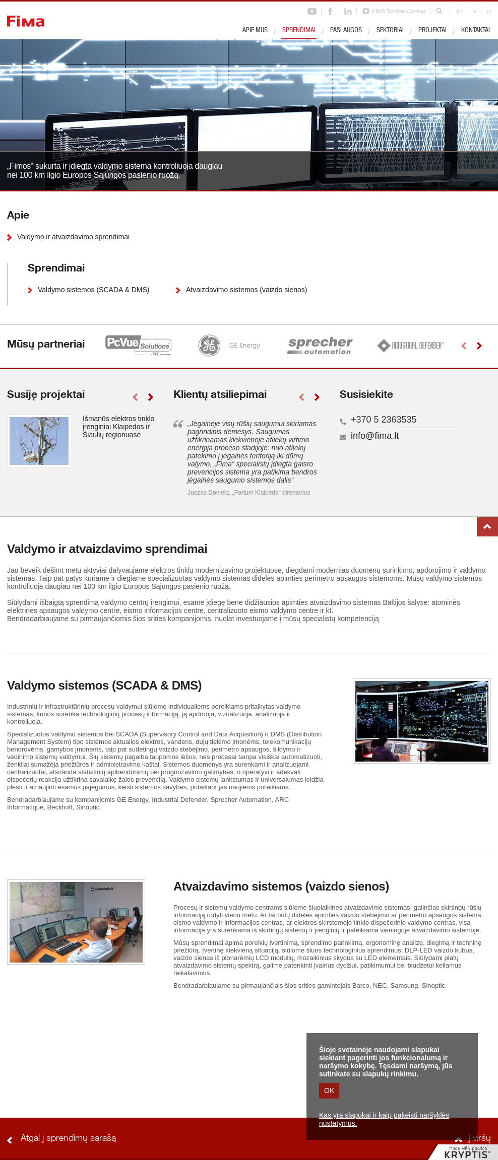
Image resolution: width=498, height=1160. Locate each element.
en (459, 11)
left (463, 346)
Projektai (432, 30)
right (479, 346)
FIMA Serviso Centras (399, 11)
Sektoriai (390, 30)
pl (488, 11)
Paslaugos (346, 30)
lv (474, 11)
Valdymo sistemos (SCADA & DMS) (93, 290)
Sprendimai (299, 30)
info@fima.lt (375, 436)
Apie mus (255, 30)
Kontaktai (475, 30)
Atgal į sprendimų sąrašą (68, 1138)
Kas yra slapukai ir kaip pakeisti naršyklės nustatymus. (384, 1119)
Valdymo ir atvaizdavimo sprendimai (73, 237)
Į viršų (487, 526)
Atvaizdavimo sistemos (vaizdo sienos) (246, 290)
